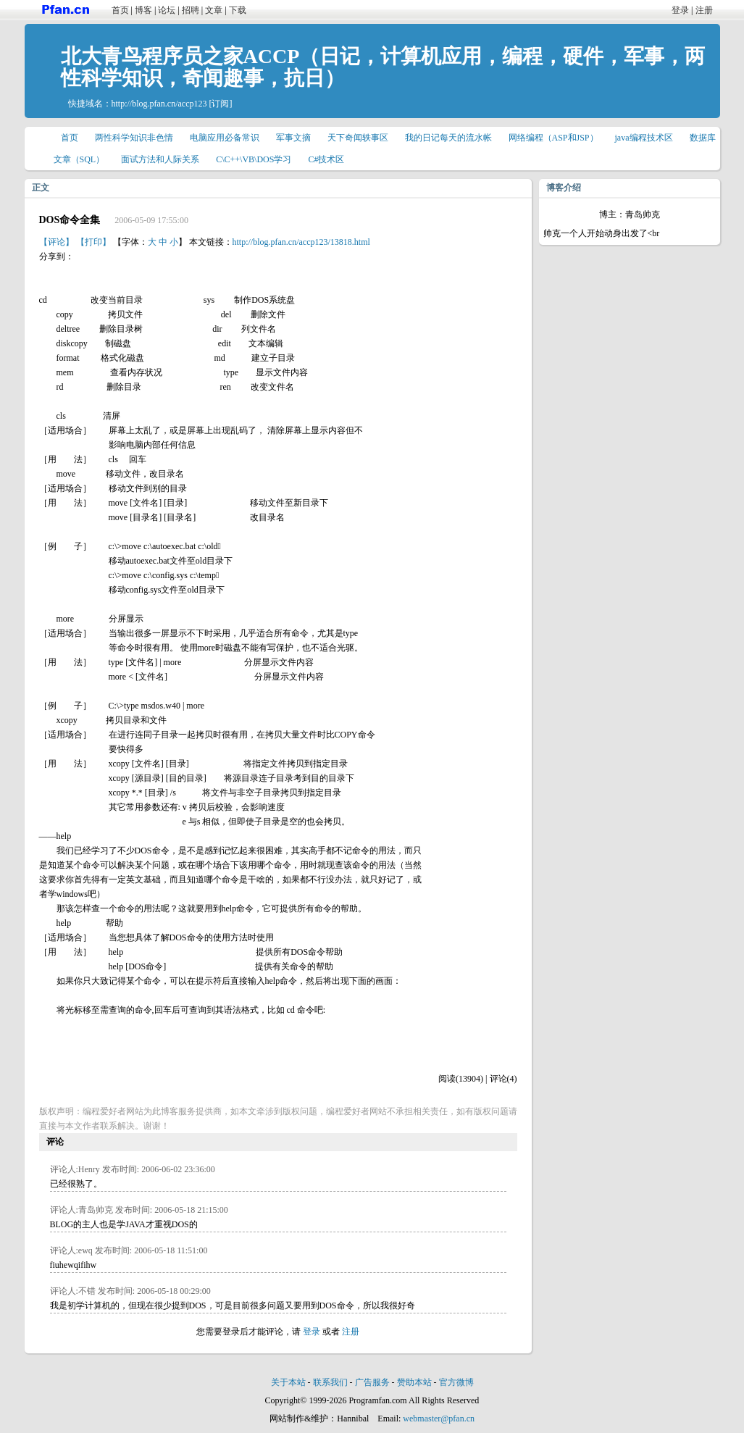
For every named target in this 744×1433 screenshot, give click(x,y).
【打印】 (93, 242)
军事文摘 (293, 138)
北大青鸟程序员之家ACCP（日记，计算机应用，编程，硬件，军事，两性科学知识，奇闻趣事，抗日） (383, 67)
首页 (120, 10)
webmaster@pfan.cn (439, 1418)
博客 (143, 10)
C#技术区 (326, 159)
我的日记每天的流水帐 (448, 138)
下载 (237, 10)
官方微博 (456, 1382)
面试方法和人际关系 (160, 159)
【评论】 (56, 242)
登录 (680, 10)
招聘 (190, 10)
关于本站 (288, 1382)
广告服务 (372, 1382)
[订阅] (220, 104)
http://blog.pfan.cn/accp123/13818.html (301, 242)
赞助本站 (414, 1382)
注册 (704, 10)
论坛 (166, 10)
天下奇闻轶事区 (357, 138)
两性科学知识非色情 (134, 138)
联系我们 (330, 1382)
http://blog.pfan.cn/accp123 (159, 104)
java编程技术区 (644, 138)
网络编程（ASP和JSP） (553, 138)
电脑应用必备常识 (224, 138)
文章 (213, 10)
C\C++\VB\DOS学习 (253, 159)
